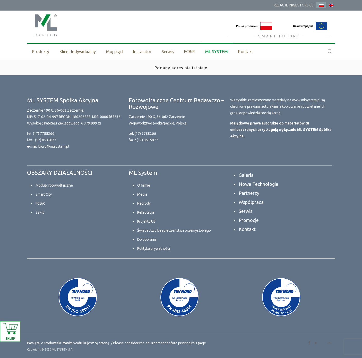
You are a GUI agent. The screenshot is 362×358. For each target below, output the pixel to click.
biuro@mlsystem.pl (53, 146)
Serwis (245, 211)
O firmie (143, 185)
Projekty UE (146, 221)
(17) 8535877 (45, 140)
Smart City (44, 194)
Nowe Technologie (258, 184)
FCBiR (40, 203)
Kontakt (247, 229)
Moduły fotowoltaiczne (54, 185)
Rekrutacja (145, 212)
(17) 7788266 (43, 133)
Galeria (246, 175)
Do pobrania (147, 239)
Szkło (40, 212)
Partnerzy (249, 193)
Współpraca (251, 202)
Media (142, 194)
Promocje (249, 220)
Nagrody (144, 203)
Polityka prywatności (153, 248)
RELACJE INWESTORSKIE (294, 5)
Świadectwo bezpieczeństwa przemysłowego (174, 230)
